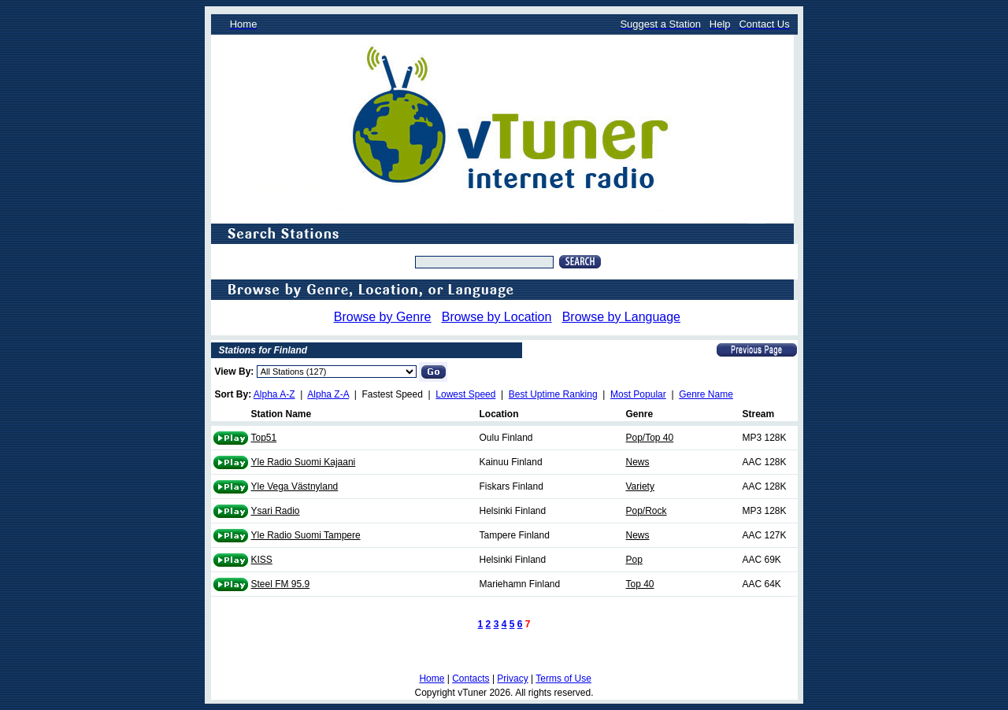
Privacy (512, 678)
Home (431, 678)
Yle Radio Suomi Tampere (306, 535)
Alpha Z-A (328, 394)
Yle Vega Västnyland (295, 486)
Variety (640, 486)
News (638, 462)
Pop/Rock (646, 510)
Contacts (470, 678)
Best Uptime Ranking (553, 394)
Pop (634, 559)
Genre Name (706, 394)
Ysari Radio (275, 510)
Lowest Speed (465, 394)
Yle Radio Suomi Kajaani (303, 462)
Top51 (264, 437)
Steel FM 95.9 (280, 584)
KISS (261, 559)
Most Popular (638, 394)
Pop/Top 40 (650, 437)
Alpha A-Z (274, 394)
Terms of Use (563, 678)
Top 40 (640, 584)
